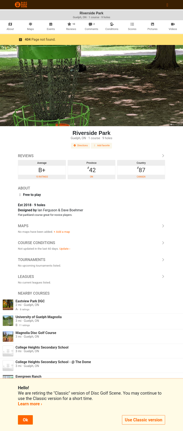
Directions (80, 145)
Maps (91, 226)
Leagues (91, 276)
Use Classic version (143, 419)
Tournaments (91, 260)
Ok (25, 419)
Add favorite (101, 145)
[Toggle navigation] (167, 4)
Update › (64, 248)
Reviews (91, 156)
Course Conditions (91, 243)
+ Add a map (62, 231)
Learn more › (30, 403)
